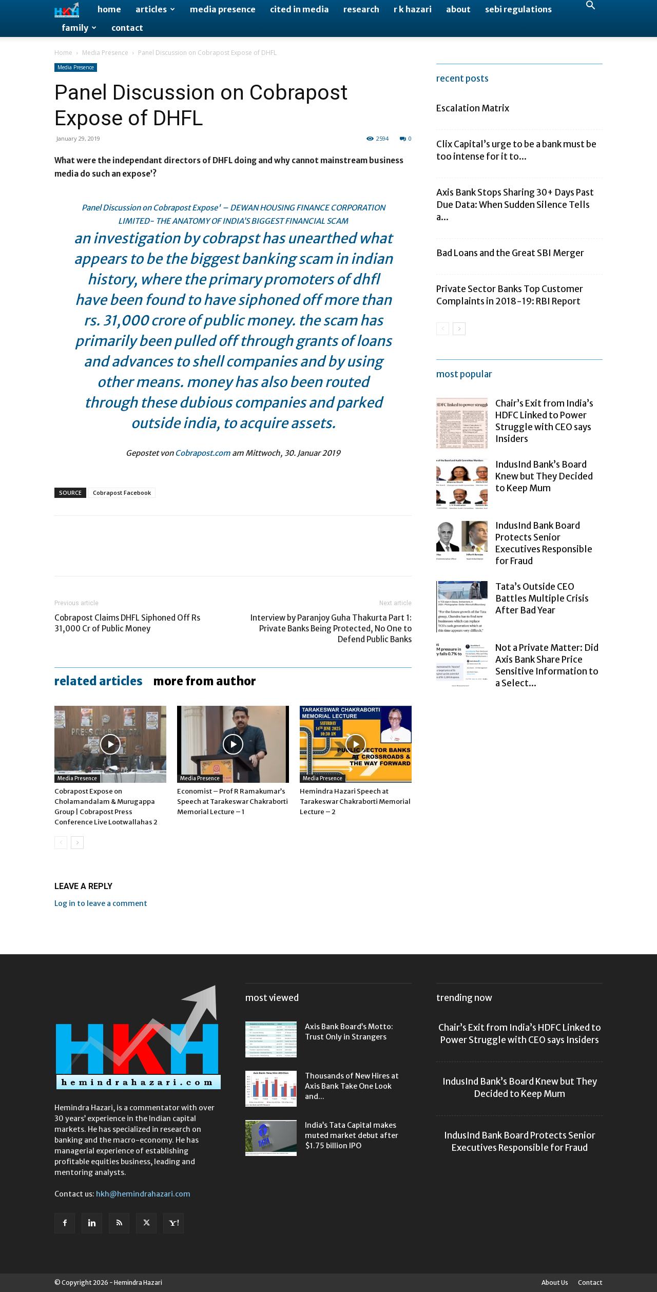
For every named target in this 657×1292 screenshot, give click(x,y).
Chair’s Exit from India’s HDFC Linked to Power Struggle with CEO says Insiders (544, 421)
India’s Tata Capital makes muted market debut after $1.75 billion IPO (351, 1135)
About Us (555, 1282)
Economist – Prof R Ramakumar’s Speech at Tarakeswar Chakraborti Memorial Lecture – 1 (232, 801)
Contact (127, 28)
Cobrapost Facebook (122, 492)
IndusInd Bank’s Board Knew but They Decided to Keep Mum (544, 476)
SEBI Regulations (518, 9)
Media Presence (223, 9)
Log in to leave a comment (100, 903)
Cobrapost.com (202, 453)
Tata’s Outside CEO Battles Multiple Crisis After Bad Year (542, 598)
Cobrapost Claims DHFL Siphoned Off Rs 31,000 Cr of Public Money (127, 623)
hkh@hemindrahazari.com (143, 1194)
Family (79, 28)
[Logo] (72, 9)
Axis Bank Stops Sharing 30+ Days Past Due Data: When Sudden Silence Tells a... (515, 205)
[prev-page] (60, 842)
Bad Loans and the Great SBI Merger (510, 253)
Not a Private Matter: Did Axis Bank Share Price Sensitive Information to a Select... (546, 665)
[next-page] (77, 842)
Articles (155, 9)
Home (109, 9)
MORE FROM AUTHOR (204, 681)
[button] (590, 6)
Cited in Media (299, 9)
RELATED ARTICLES (98, 681)
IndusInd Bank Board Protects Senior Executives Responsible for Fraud (543, 543)
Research (361, 9)
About (458, 9)
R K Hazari (413, 9)
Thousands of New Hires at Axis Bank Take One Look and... (352, 1086)
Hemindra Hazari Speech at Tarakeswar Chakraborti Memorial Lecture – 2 (355, 801)
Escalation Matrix (472, 108)
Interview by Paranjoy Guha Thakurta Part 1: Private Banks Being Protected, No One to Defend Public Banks (331, 628)
